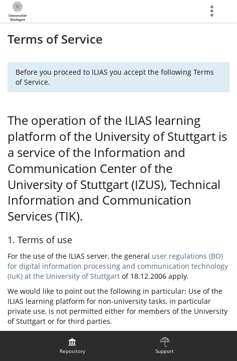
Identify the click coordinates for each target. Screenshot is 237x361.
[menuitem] (72, 346)
